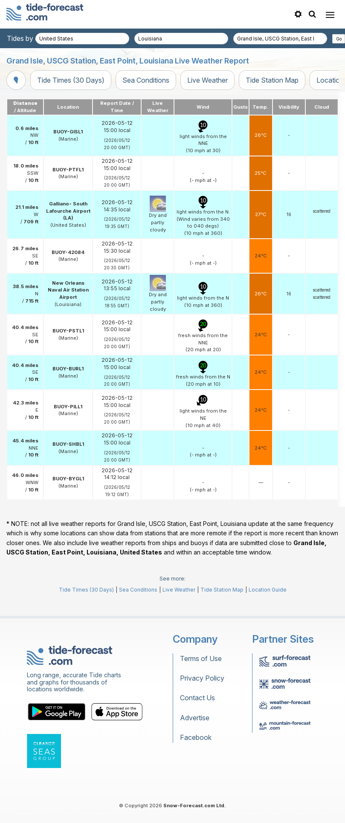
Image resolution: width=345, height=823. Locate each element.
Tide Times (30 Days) (70, 80)
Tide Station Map (272, 80)
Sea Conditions (145, 80)
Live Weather (207, 80)
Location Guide (268, 589)
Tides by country (33, 38)
